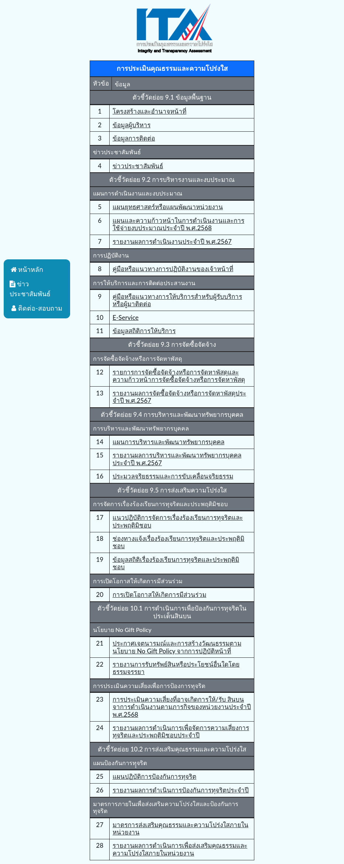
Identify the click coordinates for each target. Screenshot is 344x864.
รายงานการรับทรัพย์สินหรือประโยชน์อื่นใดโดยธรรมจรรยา (176, 667)
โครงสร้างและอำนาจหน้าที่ (149, 111)
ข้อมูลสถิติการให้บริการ (144, 331)
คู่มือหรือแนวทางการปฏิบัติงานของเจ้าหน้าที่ (173, 269)
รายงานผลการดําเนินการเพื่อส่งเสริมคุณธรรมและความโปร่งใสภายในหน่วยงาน (180, 849)
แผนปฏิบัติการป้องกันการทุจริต (154, 776)
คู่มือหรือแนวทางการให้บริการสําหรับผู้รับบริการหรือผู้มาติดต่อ (177, 300)
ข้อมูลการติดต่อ (134, 138)
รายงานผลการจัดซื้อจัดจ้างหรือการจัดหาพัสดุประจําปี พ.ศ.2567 (179, 396)
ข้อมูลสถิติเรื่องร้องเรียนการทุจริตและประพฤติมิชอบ (176, 563)
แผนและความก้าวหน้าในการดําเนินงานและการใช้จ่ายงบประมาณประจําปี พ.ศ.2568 (178, 224)
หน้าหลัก (26, 269)
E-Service (126, 317)
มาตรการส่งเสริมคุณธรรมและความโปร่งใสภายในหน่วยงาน (180, 828)
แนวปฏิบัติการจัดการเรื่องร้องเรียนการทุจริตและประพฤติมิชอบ (178, 521)
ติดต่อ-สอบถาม (36, 308)
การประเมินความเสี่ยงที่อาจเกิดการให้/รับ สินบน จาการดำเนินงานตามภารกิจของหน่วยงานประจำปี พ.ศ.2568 (182, 706)
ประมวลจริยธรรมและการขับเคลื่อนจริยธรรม (173, 476)
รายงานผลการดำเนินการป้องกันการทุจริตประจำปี (181, 790)
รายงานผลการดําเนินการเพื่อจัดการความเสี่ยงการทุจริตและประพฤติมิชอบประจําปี (181, 731)
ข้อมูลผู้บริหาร (132, 125)
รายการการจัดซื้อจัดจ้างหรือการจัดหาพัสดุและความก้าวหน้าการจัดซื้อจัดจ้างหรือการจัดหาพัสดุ (179, 375)
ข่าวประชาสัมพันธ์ (138, 166)
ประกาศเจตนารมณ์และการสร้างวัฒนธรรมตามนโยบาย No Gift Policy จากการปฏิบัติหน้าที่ (177, 646)
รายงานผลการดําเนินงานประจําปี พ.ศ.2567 (172, 241)
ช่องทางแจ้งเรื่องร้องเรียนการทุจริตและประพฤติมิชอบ (178, 542)
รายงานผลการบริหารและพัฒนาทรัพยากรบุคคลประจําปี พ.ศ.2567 (177, 458)
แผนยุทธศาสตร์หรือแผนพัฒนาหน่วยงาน (168, 207)
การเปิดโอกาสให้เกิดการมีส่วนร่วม (159, 594)
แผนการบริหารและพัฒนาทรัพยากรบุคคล (168, 442)
